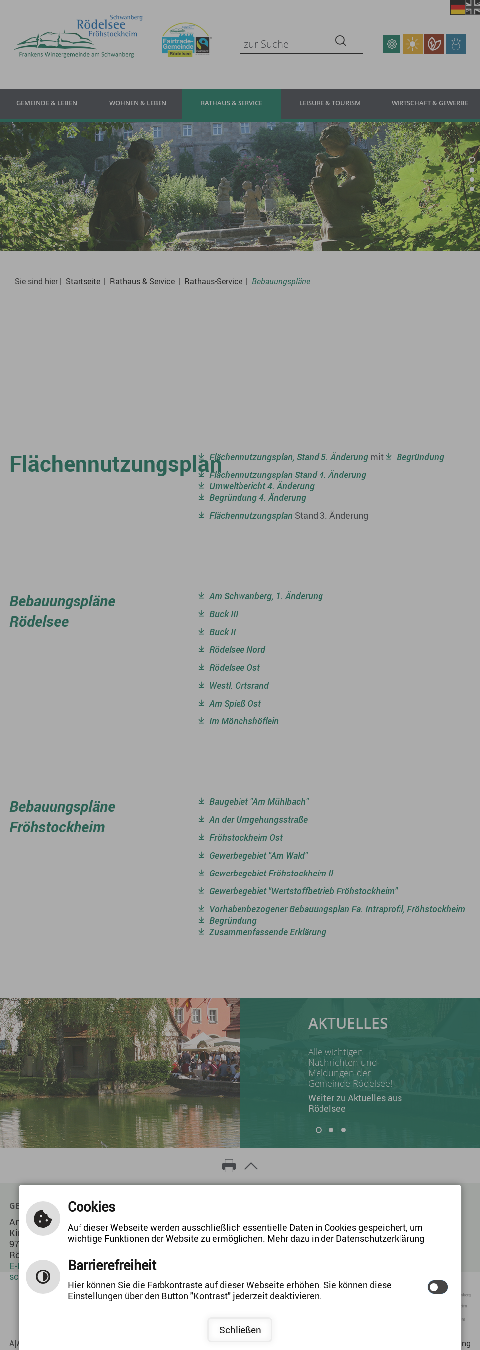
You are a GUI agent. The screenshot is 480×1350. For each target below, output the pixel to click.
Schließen (240, 1329)
